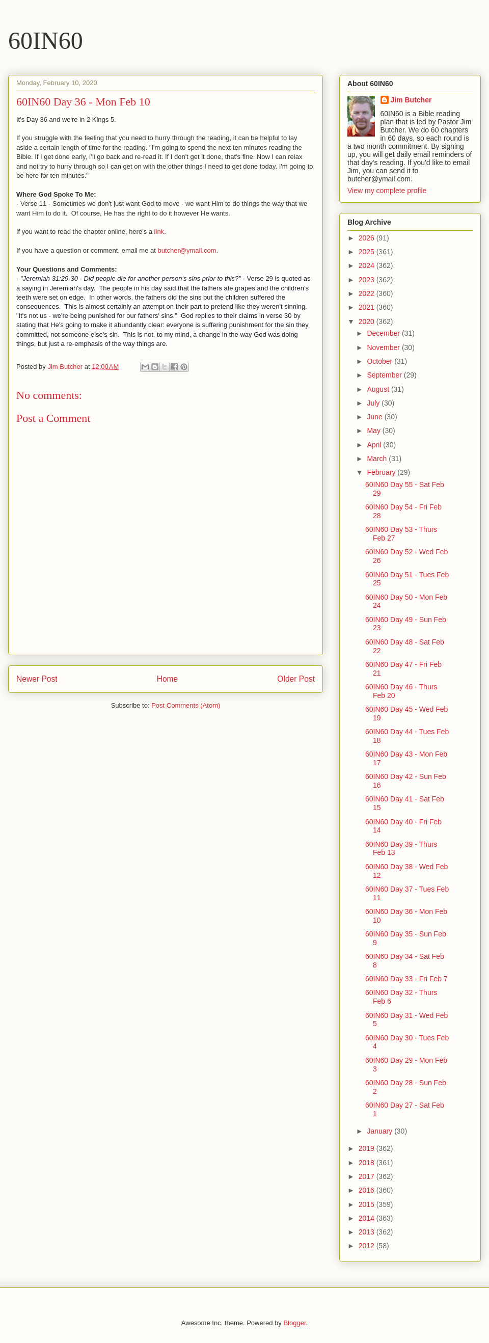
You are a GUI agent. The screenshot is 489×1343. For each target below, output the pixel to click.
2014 (367, 1218)
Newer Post (37, 679)
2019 (367, 1148)
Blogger (294, 1323)
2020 (367, 321)
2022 (367, 293)
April (375, 445)
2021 (367, 307)
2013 (367, 1232)
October (380, 361)
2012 (367, 1246)
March (378, 458)
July (374, 403)
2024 (367, 265)
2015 (367, 1204)
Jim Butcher (411, 100)
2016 (367, 1190)
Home (167, 679)
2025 (367, 252)
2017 (367, 1176)
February (382, 472)
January (380, 1131)
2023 (367, 280)
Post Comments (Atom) (185, 705)
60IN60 (45, 40)
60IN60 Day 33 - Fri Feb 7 (406, 979)
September (385, 375)
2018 (367, 1163)
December (384, 333)
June (375, 417)
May (374, 430)
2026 (367, 238)
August (379, 389)
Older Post (296, 679)
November (384, 347)
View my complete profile (386, 190)
